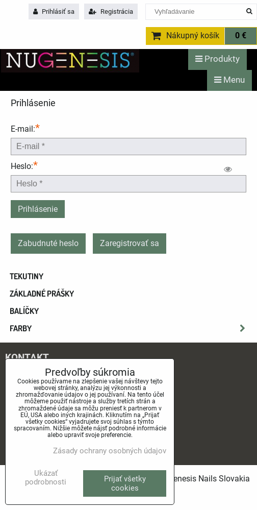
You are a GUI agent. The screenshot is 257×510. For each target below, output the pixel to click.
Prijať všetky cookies (125, 483)
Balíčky (24, 311)
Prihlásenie (38, 209)
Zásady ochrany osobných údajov (109, 450)
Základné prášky (42, 293)
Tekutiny (26, 276)
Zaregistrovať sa (129, 243)
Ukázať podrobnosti (45, 477)
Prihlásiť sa (53, 11)
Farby (130, 328)
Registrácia (111, 11)
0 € (240, 35)
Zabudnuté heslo (48, 243)
